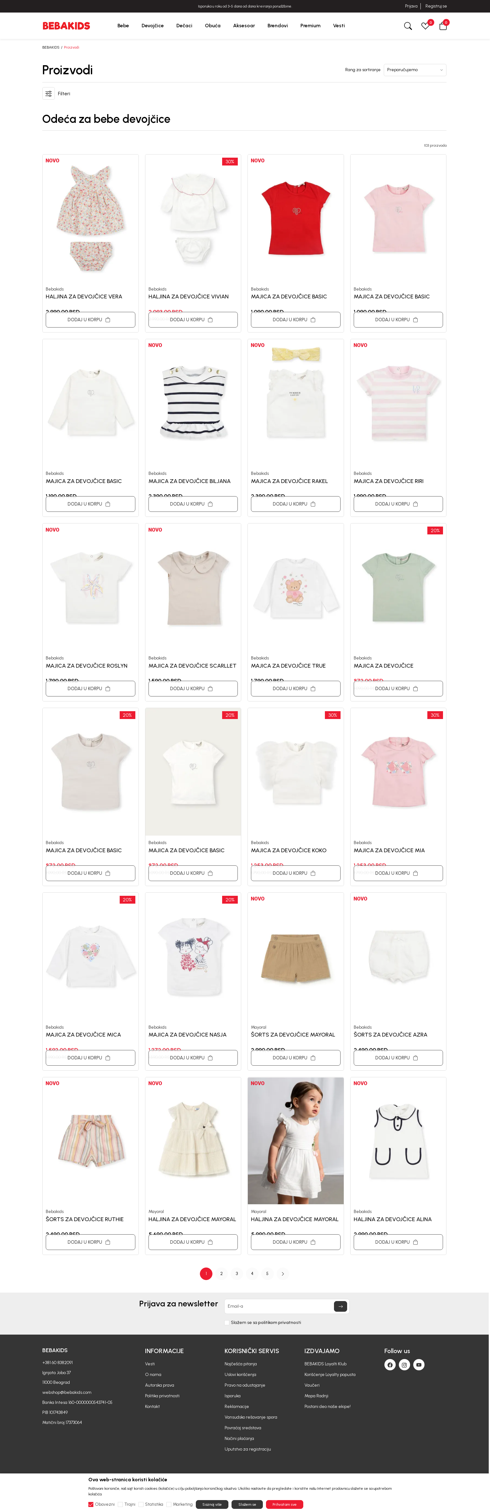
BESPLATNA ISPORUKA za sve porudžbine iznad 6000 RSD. (245, 6)
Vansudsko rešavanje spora (251, 1417)
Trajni (129, 1504)
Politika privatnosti (162, 1396)
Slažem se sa (266, 1322)
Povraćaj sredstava (243, 1428)
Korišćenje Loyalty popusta (330, 1374)
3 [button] (237, 1273)
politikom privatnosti (279, 1322)
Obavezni (105, 1504)
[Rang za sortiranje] (415, 70)
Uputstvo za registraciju (248, 1449)
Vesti (150, 1364)
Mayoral (258, 1027)
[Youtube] (419, 1364)
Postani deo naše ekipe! (328, 1406)
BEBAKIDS (51, 47)
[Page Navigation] (244, 1274)
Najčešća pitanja (241, 1364)
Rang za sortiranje (363, 70)
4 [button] (252, 1273)
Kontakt (152, 1406)
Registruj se (436, 6)
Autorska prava (159, 1385)
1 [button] (206, 1273)
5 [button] (267, 1273)
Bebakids (55, 289)
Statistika (154, 1504)
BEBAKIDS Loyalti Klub (326, 1364)
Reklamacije (237, 1406)
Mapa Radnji (316, 1396)
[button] (443, 25)
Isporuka (233, 1396)
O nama (153, 1374)
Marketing (183, 1504)
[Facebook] (390, 1364)
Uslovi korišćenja (240, 1374)
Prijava (411, 6)
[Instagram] (404, 1364)
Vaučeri (312, 1385)
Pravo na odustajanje (245, 1385)
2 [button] (221, 1273)
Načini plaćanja (239, 1438)
